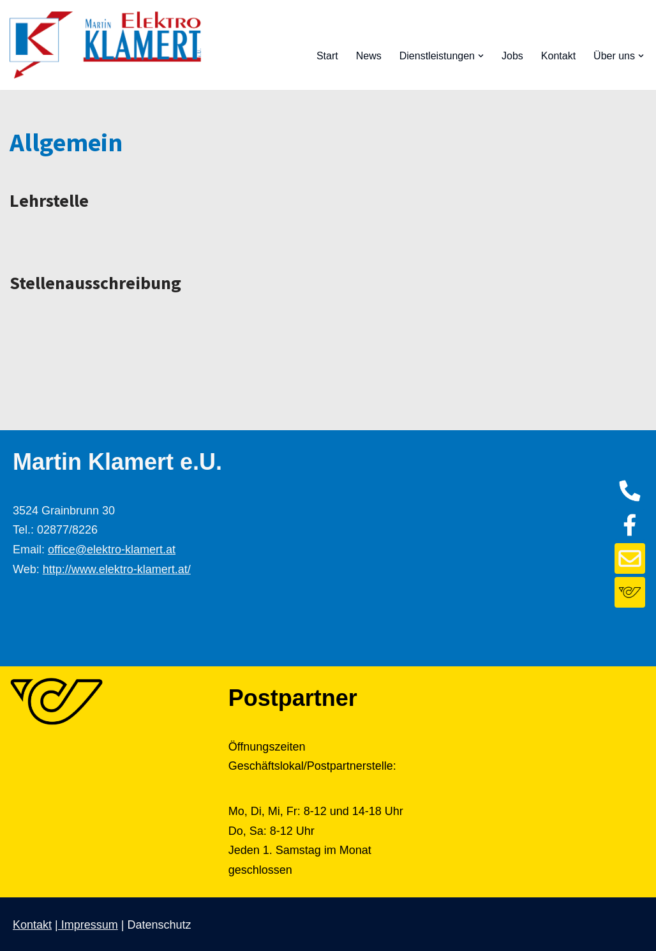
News (369, 55)
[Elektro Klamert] (105, 45)
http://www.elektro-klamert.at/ (117, 569)
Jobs (512, 55)
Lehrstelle (49, 200)
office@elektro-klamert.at (111, 549)
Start (327, 55)
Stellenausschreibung (95, 282)
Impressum (88, 924)
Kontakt (558, 55)
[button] (481, 56)
